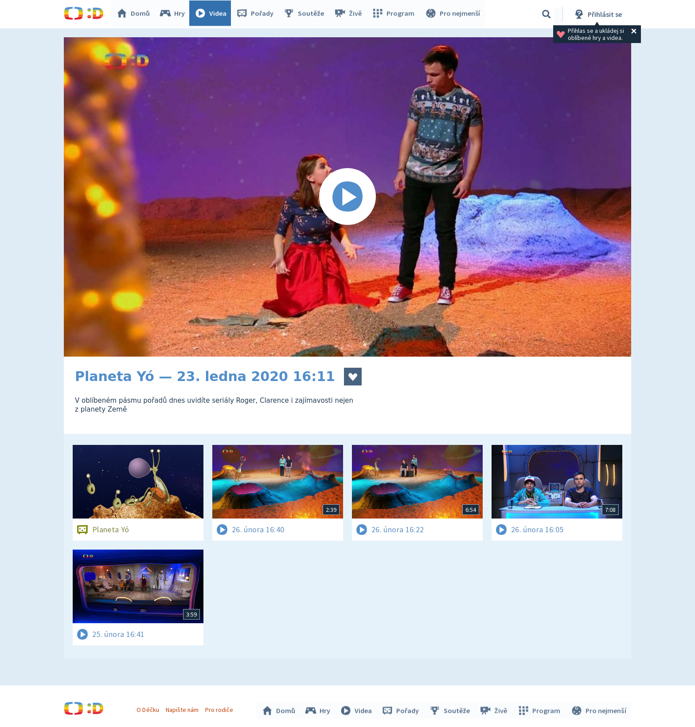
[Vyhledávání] (546, 14)
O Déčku (149, 708)
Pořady (257, 14)
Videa (212, 14)
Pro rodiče (220, 708)
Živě (350, 14)
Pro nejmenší (453, 14)
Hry (174, 14)
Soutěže (306, 14)
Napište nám (183, 708)
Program (394, 14)
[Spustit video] (347, 197)
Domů (135, 14)
